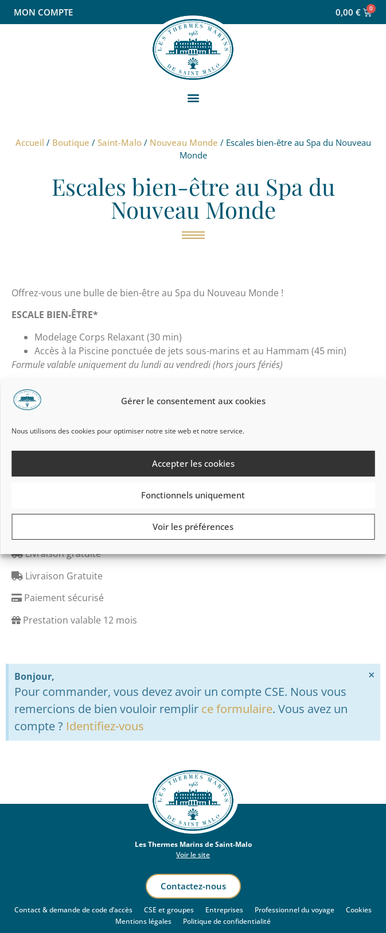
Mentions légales (143, 921)
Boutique (70, 142)
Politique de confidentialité (227, 921)
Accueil (29, 142)
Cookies (359, 910)
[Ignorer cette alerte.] (371, 675)
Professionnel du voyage (294, 910)
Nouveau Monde (184, 142)
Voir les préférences (193, 526)
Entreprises (224, 910)
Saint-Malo (120, 142)
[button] (193, 97)
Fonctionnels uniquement (193, 495)
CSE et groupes (169, 910)
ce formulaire (236, 709)
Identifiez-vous (105, 726)
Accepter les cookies (193, 463)
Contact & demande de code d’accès (73, 910)
